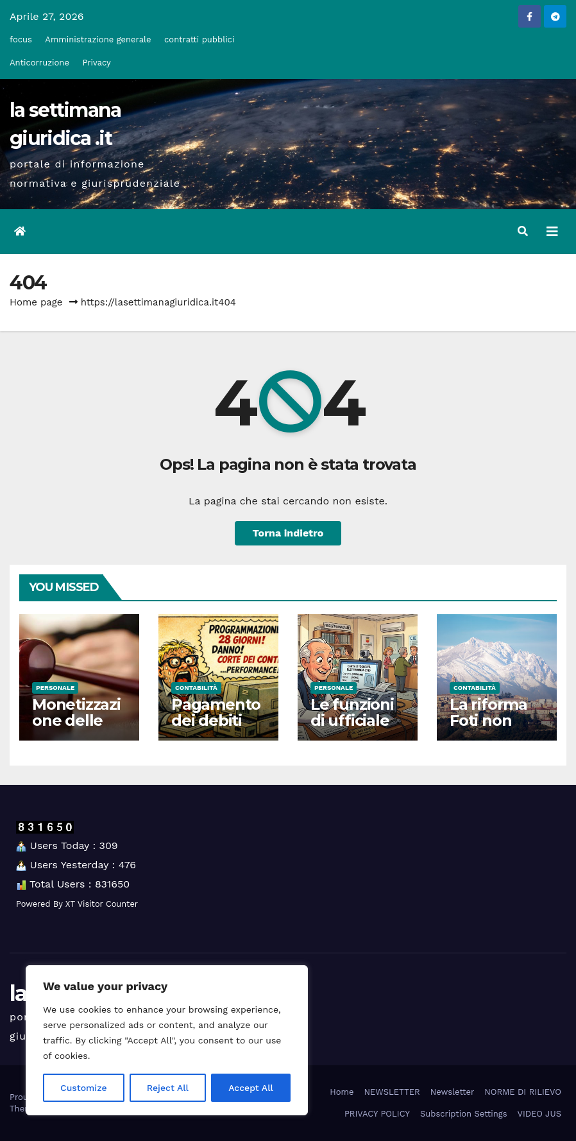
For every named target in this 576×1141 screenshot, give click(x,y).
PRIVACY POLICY (377, 1114)
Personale (55, 687)
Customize (83, 1088)
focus (21, 39)
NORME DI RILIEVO (522, 1092)
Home (341, 1092)
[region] (167, 1040)
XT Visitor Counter (101, 904)
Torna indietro (288, 533)
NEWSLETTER (391, 1092)
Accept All (250, 1088)
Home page (36, 302)
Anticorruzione (39, 62)
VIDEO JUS (539, 1114)
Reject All (168, 1088)
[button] (523, 231)
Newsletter (452, 1092)
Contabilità (196, 687)
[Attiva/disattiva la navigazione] (552, 231)
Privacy (96, 62)
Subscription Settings (463, 1114)
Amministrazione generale (98, 39)
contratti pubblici (199, 39)
